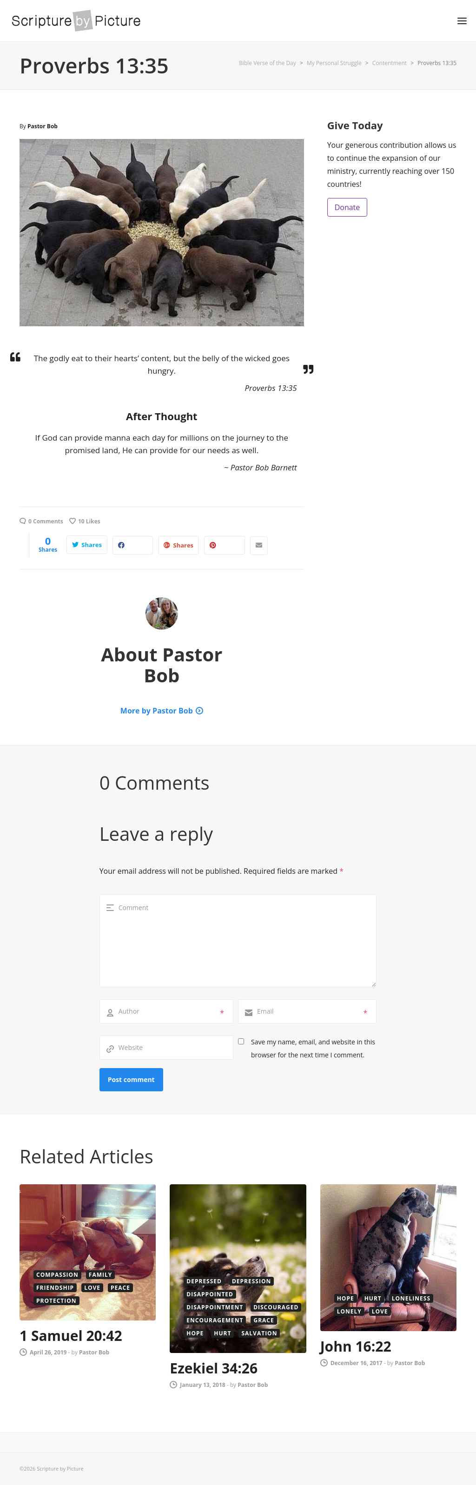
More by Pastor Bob (156, 711)
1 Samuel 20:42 (71, 1335)
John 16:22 (355, 1346)
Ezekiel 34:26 (214, 1368)
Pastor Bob (42, 126)
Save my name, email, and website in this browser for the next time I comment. (313, 1048)
